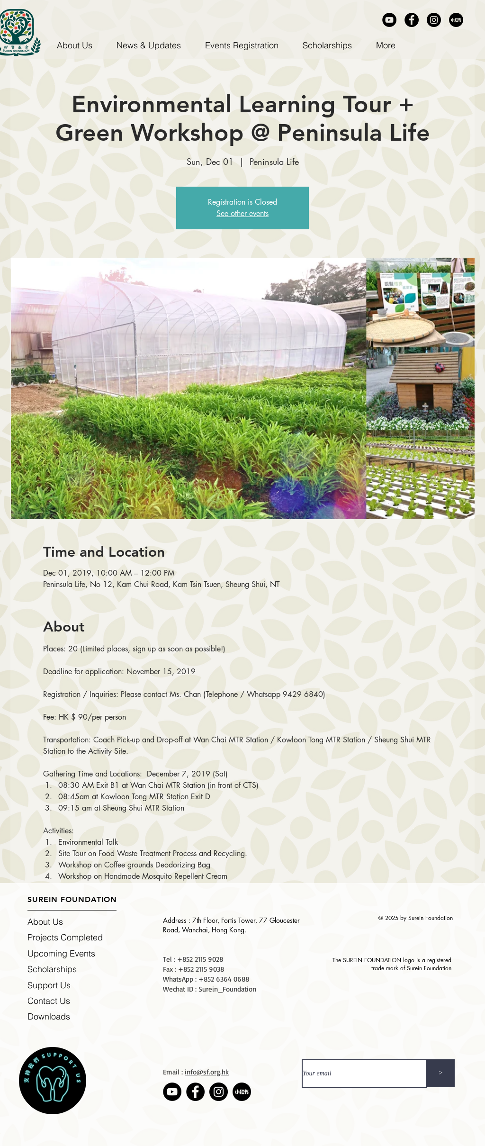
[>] (441, 1073)
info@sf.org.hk (207, 1071)
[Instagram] (434, 20)
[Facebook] (411, 20)
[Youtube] (389, 20)
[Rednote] (456, 20)
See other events (242, 213)
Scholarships (52, 969)
